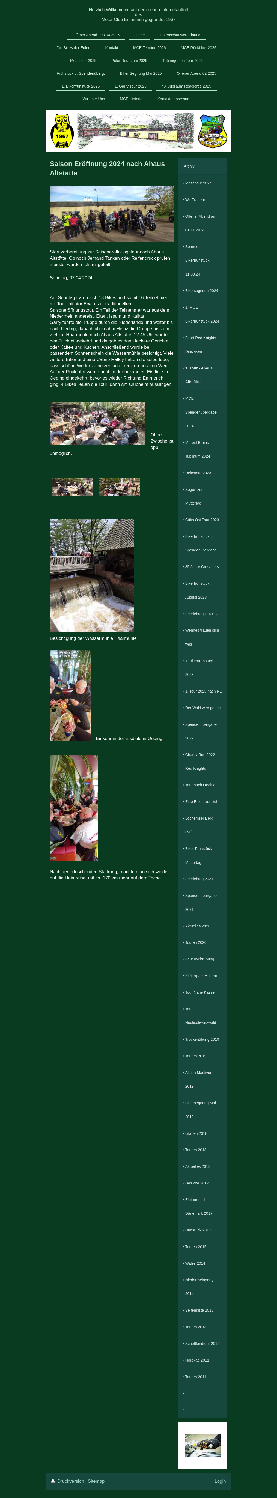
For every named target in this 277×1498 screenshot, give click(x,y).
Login (220, 1481)
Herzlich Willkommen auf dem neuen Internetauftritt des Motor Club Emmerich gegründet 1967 (138, 14)
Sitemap (96, 1481)
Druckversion (68, 1481)
